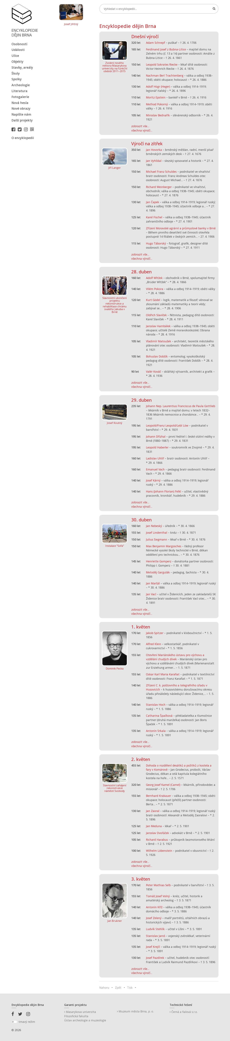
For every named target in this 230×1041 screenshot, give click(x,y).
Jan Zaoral (152, 811)
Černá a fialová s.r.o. (184, 1012)
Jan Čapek (152, 202)
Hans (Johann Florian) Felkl (163, 491)
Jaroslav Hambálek (158, 326)
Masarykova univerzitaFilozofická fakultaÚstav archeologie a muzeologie (85, 1016)
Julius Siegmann (156, 539)
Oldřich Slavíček (156, 315)
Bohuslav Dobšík (157, 356)
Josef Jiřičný (71, 24)
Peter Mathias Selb (158, 885)
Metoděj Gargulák (158, 572)
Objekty (17, 61)
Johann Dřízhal (155, 436)
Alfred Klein (153, 644)
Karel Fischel (154, 217)
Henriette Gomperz (158, 561)
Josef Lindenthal (156, 532)
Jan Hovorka (154, 150)
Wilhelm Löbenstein (159, 851)
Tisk (130, 987)
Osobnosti (19, 44)
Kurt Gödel (153, 300)
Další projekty (22, 120)
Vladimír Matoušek (158, 341)
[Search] (158, 9)
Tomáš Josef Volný (158, 896)
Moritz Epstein (155, 97)
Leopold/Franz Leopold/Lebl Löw (167, 425)
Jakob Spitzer (154, 633)
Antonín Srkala (156, 731)
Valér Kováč (153, 371)
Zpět (118, 987)
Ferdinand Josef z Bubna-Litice (166, 49)
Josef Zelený (153, 918)
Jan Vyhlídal (153, 161)
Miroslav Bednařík (158, 115)
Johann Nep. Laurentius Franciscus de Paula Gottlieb (180, 406)
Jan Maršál (153, 583)
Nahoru (104, 987)
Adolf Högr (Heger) (158, 86)
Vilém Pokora (154, 289)
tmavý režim (27, 1022)
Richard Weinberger (159, 187)
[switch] (14, 1021)
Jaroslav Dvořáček (157, 833)
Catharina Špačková (159, 716)
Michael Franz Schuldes (161, 171)
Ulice (15, 55)
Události (18, 50)
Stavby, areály (22, 67)
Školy (16, 73)
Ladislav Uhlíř (155, 458)
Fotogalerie (20, 97)
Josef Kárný (153, 480)
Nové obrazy (21, 108)
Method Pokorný (157, 104)
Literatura (19, 91)
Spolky (17, 79)
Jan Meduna (154, 826)
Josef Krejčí (153, 947)
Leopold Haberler (157, 447)
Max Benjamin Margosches (163, 546)
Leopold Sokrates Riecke (161, 64)
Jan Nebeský (154, 526)
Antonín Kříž (154, 907)
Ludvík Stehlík (155, 929)
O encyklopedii (23, 138)
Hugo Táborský (156, 243)
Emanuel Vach (155, 469)
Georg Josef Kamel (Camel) (163, 785)
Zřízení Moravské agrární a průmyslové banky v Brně (181, 228)
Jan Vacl (151, 594)
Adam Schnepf (155, 43)
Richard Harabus (157, 840)
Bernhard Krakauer (158, 796)
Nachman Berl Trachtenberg (164, 75)
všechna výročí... (141, 130)
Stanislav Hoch (155, 705)
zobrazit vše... (140, 126)
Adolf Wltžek (154, 278)
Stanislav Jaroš (155, 936)
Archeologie (21, 85)
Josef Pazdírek (155, 958)
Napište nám (21, 114)
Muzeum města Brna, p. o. (135, 1011)
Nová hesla (20, 103)
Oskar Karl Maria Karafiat (163, 674)
